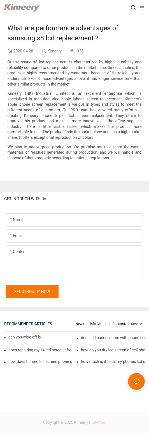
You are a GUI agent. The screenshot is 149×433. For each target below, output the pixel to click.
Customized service (127, 324)
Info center (98, 324)
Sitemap (98, 422)
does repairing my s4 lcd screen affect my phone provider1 (40, 350)
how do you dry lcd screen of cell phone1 (113, 350)
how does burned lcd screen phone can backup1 (40, 361)
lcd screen (78, 115)
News (80, 324)
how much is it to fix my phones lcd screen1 (113, 361)
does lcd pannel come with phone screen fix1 (113, 337)
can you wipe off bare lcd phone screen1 (24, 337)
